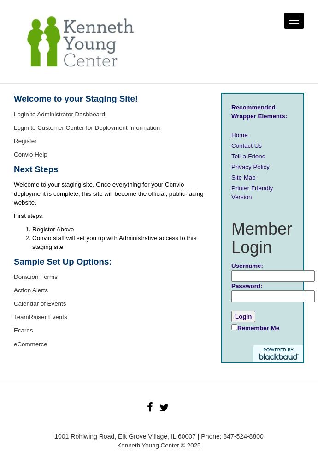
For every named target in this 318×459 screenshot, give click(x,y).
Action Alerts (31, 290)
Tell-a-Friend (248, 156)
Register (25, 141)
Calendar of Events (40, 303)
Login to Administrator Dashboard (59, 114)
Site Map (243, 177)
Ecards (23, 330)
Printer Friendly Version (252, 192)
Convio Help (30, 154)
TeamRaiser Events (40, 317)
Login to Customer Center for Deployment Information (87, 127)
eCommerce (30, 344)
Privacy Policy (250, 166)
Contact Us (246, 145)
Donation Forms (36, 276)
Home (239, 135)
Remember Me (255, 328)
